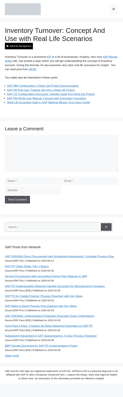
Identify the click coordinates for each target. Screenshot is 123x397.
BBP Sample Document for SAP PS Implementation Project (41, 345)
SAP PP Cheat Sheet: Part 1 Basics (27, 266)
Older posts (12, 355)
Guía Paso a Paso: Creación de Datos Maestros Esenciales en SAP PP (49, 325)
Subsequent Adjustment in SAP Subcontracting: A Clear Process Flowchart (51, 335)
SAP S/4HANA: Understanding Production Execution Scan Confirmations (49, 316)
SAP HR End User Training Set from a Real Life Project (41, 90)
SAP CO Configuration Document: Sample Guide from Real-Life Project (51, 94)
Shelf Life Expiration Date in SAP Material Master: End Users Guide (48, 102)
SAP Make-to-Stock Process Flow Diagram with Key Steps (41, 306)
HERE (32, 69)
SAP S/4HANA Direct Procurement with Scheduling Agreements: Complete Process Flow (59, 256)
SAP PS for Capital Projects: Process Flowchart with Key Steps (43, 296)
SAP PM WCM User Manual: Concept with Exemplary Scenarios (46, 98)
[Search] (106, 227)
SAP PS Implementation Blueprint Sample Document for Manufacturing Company (55, 286)
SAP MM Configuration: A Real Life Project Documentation (43, 85)
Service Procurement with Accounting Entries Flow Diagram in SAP (46, 276)
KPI (49, 56)
